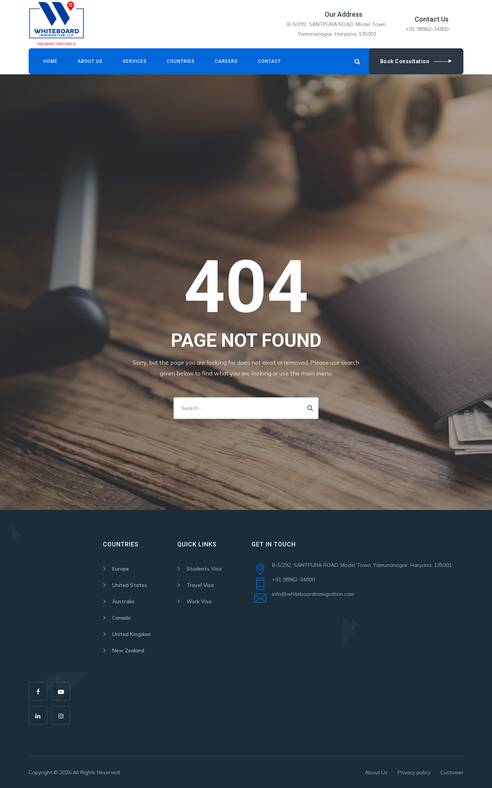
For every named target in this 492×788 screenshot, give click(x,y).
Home (50, 61)
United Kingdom (131, 634)
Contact (269, 61)
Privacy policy (414, 772)
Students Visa (204, 568)
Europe (120, 568)
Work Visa (199, 601)
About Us (90, 61)
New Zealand (128, 650)
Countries (181, 61)
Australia (123, 601)
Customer (451, 772)
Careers (226, 61)
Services (135, 61)
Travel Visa (200, 585)
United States (129, 585)
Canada (121, 617)
